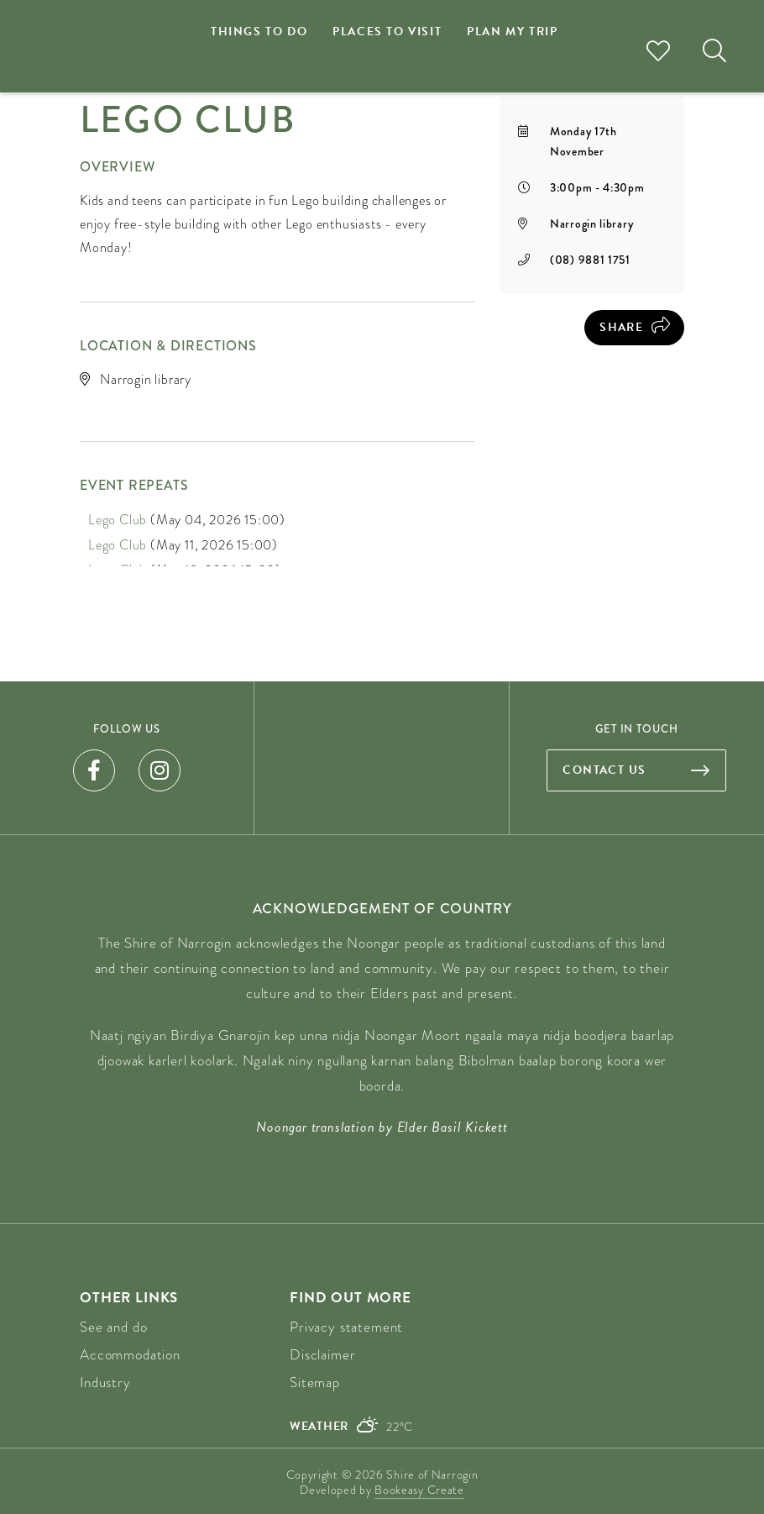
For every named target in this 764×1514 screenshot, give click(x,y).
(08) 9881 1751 (590, 259)
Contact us (604, 770)
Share (621, 327)
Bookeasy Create (419, 1489)
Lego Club (117, 519)
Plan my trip (512, 31)
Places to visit (387, 31)
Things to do (259, 31)
